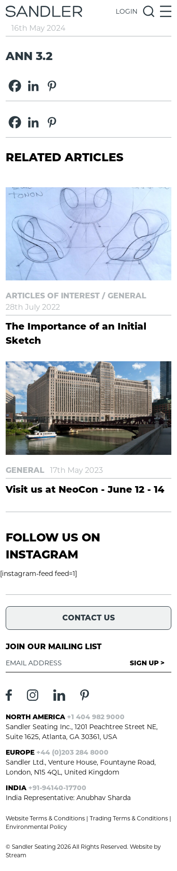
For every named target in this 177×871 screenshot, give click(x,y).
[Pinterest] (51, 86)
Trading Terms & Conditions (129, 818)
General (127, 295)
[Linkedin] (33, 86)
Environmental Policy (36, 826)
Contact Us (88, 617)
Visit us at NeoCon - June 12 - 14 (85, 489)
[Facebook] (15, 86)
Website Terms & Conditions (45, 818)
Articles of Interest (53, 295)
